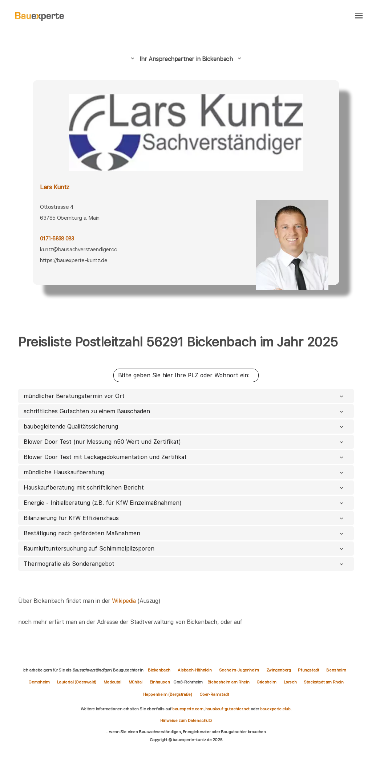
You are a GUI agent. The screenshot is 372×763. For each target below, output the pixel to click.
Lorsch (290, 682)
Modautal (112, 682)
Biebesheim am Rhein (228, 682)
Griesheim (266, 682)
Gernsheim (38, 682)
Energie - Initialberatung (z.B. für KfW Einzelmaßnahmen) (184, 502)
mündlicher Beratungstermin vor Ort (184, 396)
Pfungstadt (308, 670)
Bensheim (336, 670)
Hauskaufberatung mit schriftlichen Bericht (184, 487)
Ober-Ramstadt (214, 694)
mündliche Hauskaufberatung (184, 472)
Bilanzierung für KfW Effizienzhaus (184, 518)
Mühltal (135, 682)
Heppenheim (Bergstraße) (167, 694)
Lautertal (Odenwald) (76, 682)
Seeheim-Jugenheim (239, 670)
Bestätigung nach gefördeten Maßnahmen (184, 533)
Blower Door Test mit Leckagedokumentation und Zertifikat (184, 457)
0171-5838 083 (57, 239)
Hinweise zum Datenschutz (186, 720)
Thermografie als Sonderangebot (184, 563)
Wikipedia (124, 600)
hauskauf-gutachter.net (227, 708)
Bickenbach (159, 670)
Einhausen (160, 682)
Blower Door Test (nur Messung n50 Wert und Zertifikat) (184, 441)
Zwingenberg (278, 670)
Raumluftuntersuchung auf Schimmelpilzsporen (184, 548)
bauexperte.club (275, 708)
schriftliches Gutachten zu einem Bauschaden (184, 411)
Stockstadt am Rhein (323, 682)
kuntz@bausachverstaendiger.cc (78, 249)
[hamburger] (359, 16)
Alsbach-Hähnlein (195, 670)
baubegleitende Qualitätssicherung (184, 426)
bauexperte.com (187, 708)
